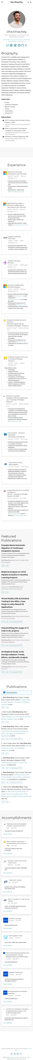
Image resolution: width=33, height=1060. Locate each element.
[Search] (28, 2)
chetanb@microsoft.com (14, 299)
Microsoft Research (14, 287)
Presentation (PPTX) (16, 622)
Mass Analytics (13, 464)
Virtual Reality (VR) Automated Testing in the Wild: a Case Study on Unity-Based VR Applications (15, 733)
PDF (3, 565)
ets (10, 882)
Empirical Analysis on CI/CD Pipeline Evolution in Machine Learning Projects (14, 575)
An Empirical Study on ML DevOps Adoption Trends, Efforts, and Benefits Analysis (14, 654)
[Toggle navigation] (2, 2)
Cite (7, 565)
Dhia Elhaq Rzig (16, 2)
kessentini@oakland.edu (14, 421)
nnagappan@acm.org (19, 296)
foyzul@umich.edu (20, 304)
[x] (26, 46)
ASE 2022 (11, 263)
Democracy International (16, 437)
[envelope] (7, 46)
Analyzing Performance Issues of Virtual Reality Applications (16, 748)
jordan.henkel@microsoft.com (15, 191)
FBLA (7, 1015)
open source (27, 1057)
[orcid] (11, 46)
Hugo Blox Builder (14, 1057)
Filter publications (11, 692)
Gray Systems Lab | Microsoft (17, 174)
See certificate (7, 834)
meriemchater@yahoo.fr (14, 513)
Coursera (11, 920)
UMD (8, 845)
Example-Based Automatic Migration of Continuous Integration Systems (13, 548)
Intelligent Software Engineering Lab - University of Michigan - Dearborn (16, 400)
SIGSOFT (10, 865)
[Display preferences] (31, 2)
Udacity (11, 938)
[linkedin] (19, 46)
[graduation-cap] (15, 46)
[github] (22, 46)
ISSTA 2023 (11, 238)
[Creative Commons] (16, 1054)
